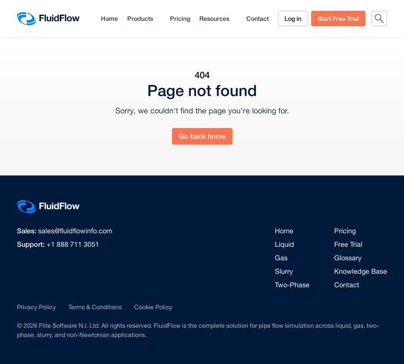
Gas (281, 258)
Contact (257, 18)
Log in (292, 18)
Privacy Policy (36, 306)
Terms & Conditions (95, 306)
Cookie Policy (153, 306)
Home (109, 18)
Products (140, 18)
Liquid (284, 244)
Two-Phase (292, 285)
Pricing (180, 18)
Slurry (284, 271)
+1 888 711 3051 (73, 244)
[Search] (379, 18)
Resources (214, 18)
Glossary (348, 258)
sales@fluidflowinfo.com (75, 231)
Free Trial (348, 244)
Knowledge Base (360, 271)
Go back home (202, 136)
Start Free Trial (338, 18)
